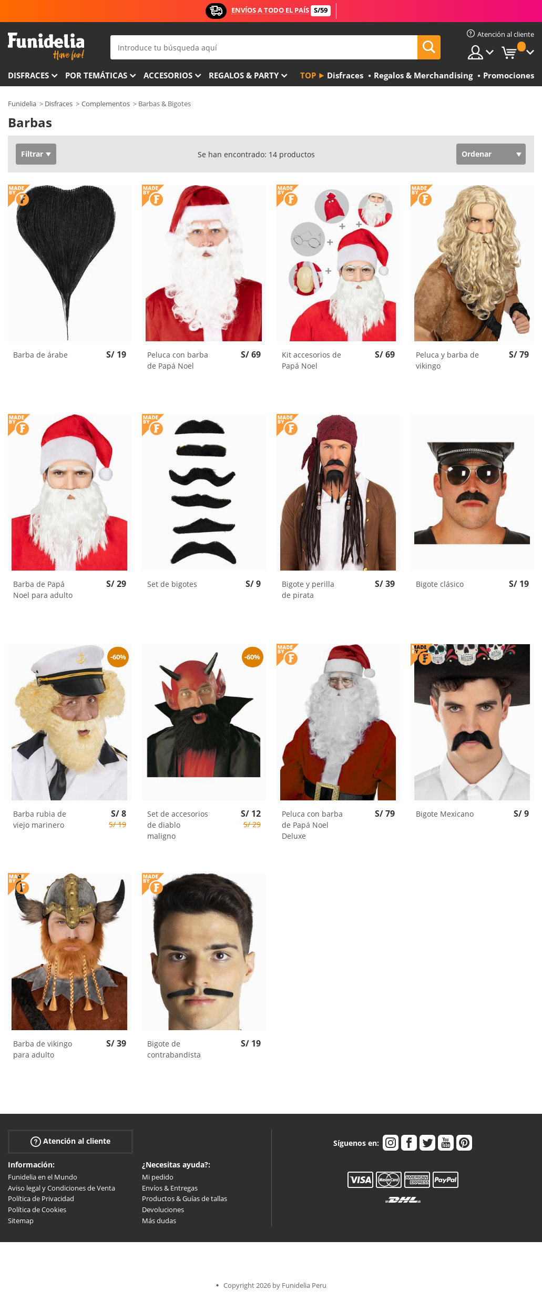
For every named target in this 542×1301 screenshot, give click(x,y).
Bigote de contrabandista (174, 1049)
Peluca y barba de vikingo (447, 360)
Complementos (105, 103)
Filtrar (32, 154)
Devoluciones (163, 1209)
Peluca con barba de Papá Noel (177, 360)
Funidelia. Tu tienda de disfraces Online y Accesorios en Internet (46, 46)
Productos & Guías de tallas (184, 1198)
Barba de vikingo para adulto (42, 1049)
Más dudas (159, 1220)
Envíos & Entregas (170, 1188)
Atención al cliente (70, 1141)
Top (308, 75)
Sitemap (21, 1220)
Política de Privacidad (41, 1198)
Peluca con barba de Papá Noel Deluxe (312, 825)
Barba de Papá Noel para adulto (43, 589)
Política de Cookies (37, 1209)
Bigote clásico (440, 584)
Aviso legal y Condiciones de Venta (61, 1188)
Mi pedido (157, 1177)
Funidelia (22, 103)
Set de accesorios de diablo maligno (177, 825)
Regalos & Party (244, 75)
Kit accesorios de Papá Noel (311, 360)
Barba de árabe (40, 355)
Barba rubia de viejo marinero (39, 819)
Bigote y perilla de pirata (308, 589)
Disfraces (28, 75)
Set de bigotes (172, 584)
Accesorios (168, 75)
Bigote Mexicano (445, 814)
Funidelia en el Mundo (42, 1177)
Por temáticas (96, 75)
